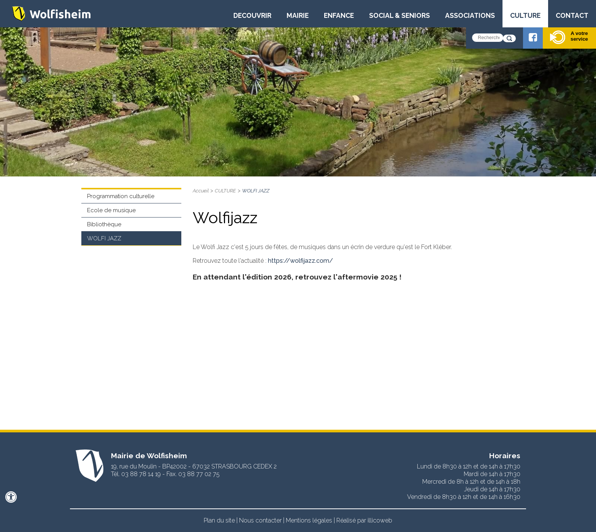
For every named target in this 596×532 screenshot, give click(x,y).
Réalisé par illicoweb (364, 520)
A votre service (569, 37)
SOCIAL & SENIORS (399, 15)
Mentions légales (309, 520)
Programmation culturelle (120, 196)
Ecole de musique (111, 210)
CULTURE (525, 15)
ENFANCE (339, 15)
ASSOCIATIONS (470, 15)
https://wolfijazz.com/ (300, 260)
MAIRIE (298, 15)
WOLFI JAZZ (104, 238)
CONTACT (572, 15)
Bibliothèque (104, 224)
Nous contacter (260, 520)
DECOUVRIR (252, 15)
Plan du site (219, 520)
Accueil (201, 191)
